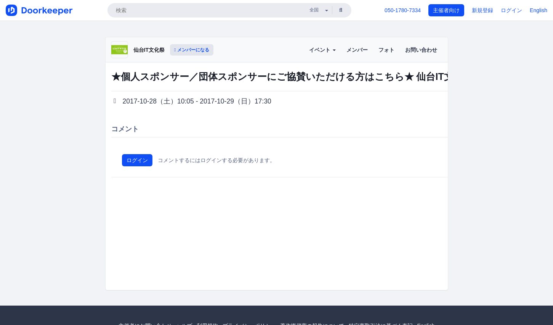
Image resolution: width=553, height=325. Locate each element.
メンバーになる (191, 50)
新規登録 (482, 10)
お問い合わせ (421, 50)
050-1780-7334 (403, 10)
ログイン (511, 10)
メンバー (357, 50)
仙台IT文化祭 (149, 50)
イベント (322, 50)
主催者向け (446, 10)
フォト (386, 50)
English (538, 10)
